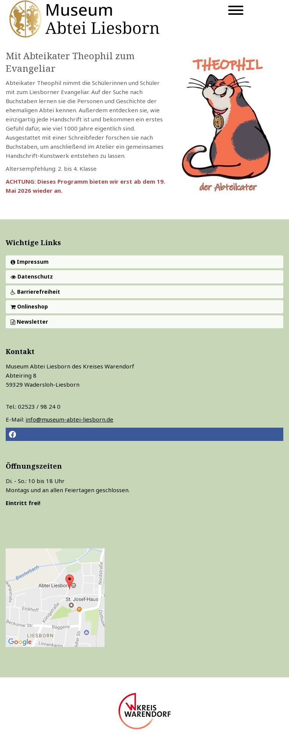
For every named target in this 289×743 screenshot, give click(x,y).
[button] (144, 434)
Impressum (30, 261)
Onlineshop (29, 306)
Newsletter (29, 321)
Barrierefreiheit (35, 291)
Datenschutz (32, 276)
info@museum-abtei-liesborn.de (69, 419)
